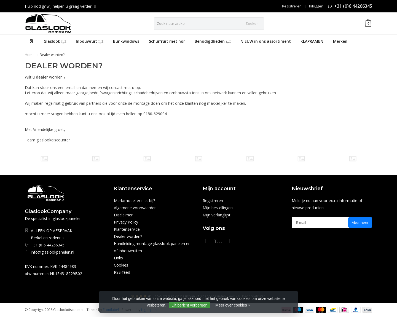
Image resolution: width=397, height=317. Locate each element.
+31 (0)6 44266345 (353, 6)
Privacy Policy (126, 222)
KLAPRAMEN (312, 41)
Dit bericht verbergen (189, 305)
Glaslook (55, 41)
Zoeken (252, 23)
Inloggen (316, 6)
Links (118, 257)
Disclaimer (123, 214)
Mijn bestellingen (218, 207)
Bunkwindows (126, 41)
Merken (340, 41)
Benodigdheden (213, 41)
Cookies (121, 265)
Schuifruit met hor (167, 41)
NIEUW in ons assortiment (265, 41)
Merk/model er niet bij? (134, 200)
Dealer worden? (52, 54)
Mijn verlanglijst (216, 214)
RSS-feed (122, 272)
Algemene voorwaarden (135, 207)
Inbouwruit (89, 41)
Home (29, 54)
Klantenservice (127, 229)
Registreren (292, 6)
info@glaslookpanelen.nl (52, 252)
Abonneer (360, 222)
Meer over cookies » (232, 305)
